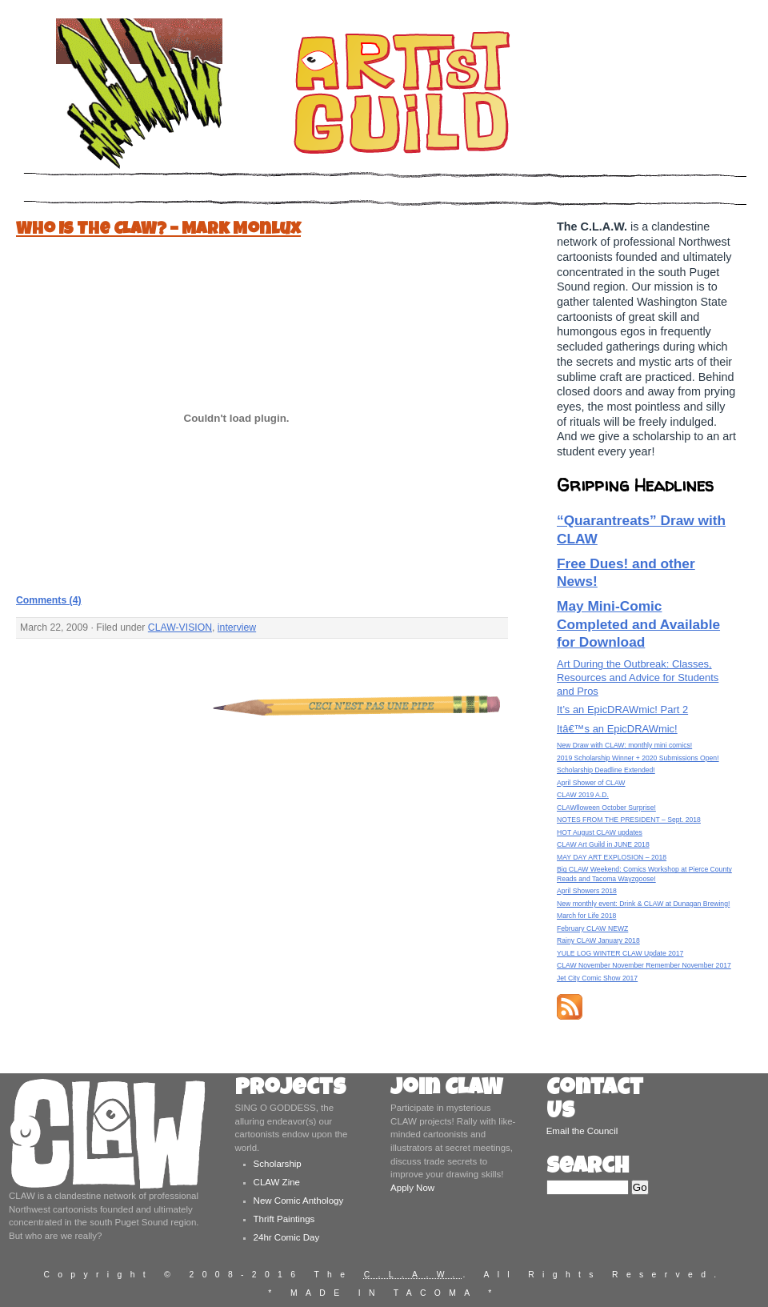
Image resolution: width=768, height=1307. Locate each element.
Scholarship (278, 1164)
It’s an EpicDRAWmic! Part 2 (622, 710)
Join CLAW (446, 1089)
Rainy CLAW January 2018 (598, 940)
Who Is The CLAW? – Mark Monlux (158, 230)
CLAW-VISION (180, 627)
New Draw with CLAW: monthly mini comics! (624, 745)
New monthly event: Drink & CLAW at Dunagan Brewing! (643, 904)
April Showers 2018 (587, 891)
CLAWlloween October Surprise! (606, 808)
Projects (290, 1089)
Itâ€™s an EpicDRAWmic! (617, 729)
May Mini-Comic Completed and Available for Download (638, 624)
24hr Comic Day (287, 1237)
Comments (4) (49, 600)
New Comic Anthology (299, 1200)
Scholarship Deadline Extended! (606, 770)
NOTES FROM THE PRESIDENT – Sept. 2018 (629, 820)
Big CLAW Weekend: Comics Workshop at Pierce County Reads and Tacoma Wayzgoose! (644, 873)
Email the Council (582, 1131)
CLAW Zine (277, 1182)
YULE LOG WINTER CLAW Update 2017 (620, 953)
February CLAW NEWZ (592, 928)
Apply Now (412, 1188)
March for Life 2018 (586, 916)
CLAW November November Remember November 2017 (644, 965)
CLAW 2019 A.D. (583, 795)
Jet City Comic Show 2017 (597, 978)
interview (237, 627)
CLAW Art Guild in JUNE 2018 (603, 844)
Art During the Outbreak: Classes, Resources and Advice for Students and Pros (637, 677)
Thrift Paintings (284, 1219)
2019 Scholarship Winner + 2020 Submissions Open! (638, 758)
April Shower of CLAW (591, 783)
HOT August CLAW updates (599, 832)
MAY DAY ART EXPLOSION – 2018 (611, 857)
